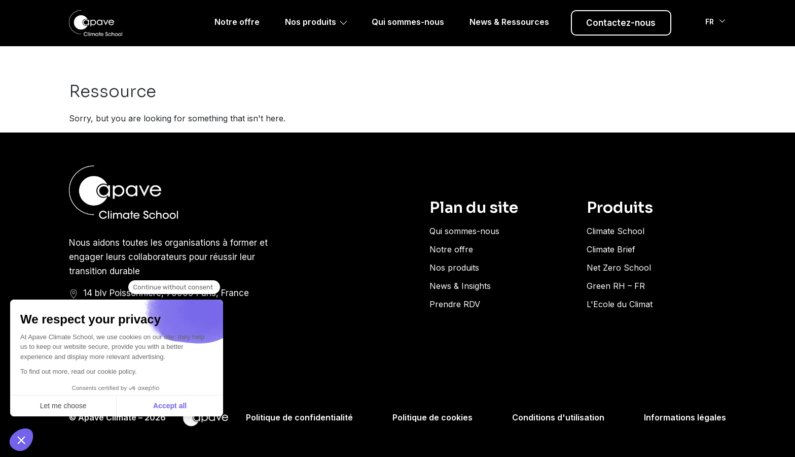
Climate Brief (611, 249)
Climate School (615, 231)
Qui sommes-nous (408, 34)
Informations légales (685, 417)
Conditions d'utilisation (558, 417)
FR (710, 35)
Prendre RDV (454, 304)
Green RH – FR (616, 286)
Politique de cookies (432, 417)
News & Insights (460, 286)
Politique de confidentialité (299, 417)
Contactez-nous (621, 35)
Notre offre (237, 34)
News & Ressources (509, 34)
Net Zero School (619, 268)
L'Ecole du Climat (620, 304)
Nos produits (310, 34)
